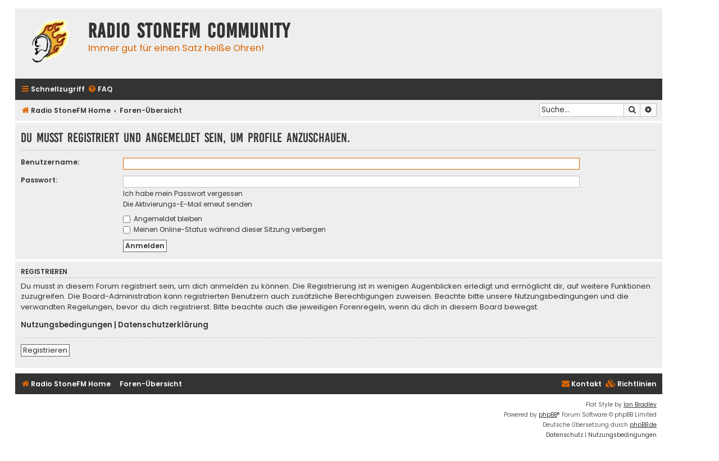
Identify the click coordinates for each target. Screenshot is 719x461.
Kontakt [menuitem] (581, 384)
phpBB (548, 414)
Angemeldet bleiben (162, 218)
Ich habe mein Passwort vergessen (183, 193)
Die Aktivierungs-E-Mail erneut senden (187, 204)
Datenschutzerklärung (163, 325)
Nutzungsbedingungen (66, 325)
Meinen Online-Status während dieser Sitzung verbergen (224, 229)
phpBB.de (643, 425)
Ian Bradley (640, 404)
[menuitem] (100, 89)
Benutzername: (50, 162)
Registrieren (45, 350)
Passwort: (39, 180)
